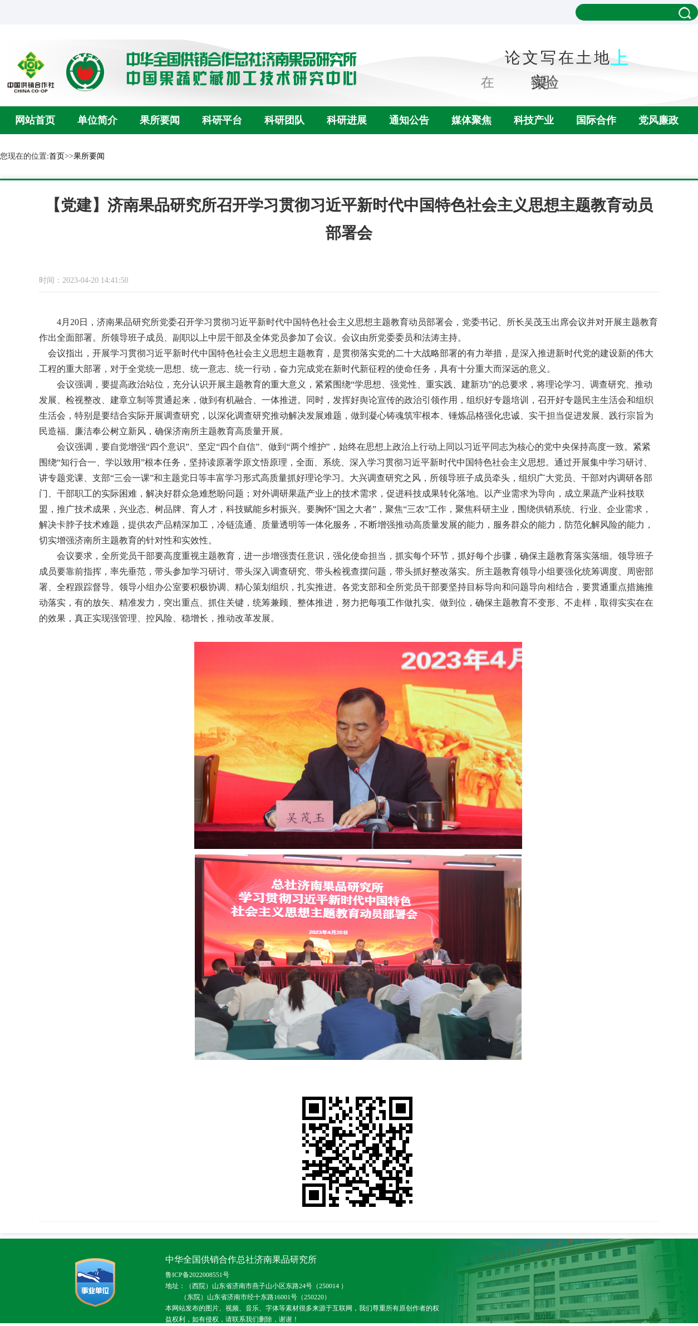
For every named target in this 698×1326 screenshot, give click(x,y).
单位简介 (97, 120)
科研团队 (284, 120)
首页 (57, 156)
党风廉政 (658, 120)
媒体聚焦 (471, 120)
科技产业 (534, 120)
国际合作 (596, 120)
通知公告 (409, 120)
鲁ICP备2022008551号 (197, 1275)
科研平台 (222, 120)
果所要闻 (160, 120)
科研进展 (347, 120)
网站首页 (35, 120)
